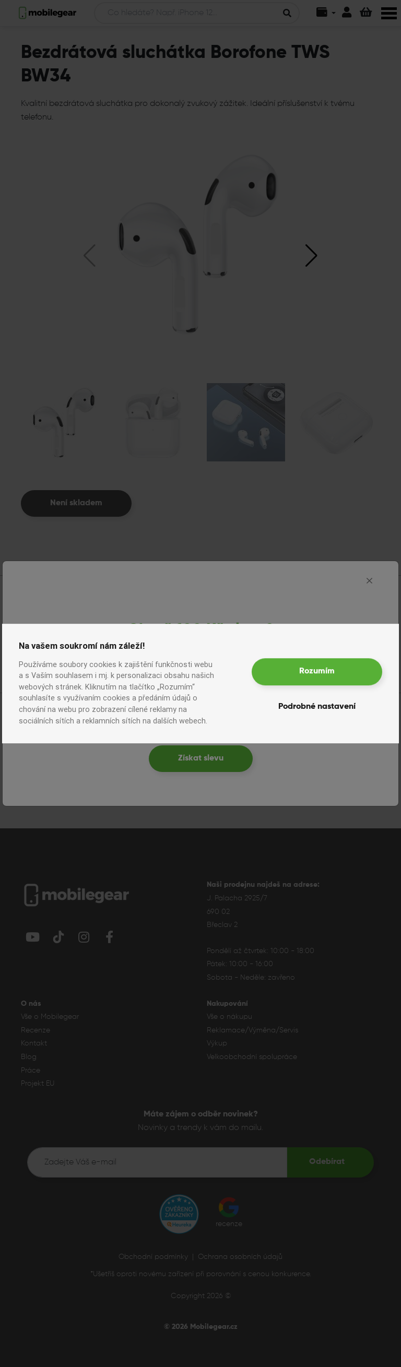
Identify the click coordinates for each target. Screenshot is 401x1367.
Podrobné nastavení (317, 707)
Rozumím (317, 671)
